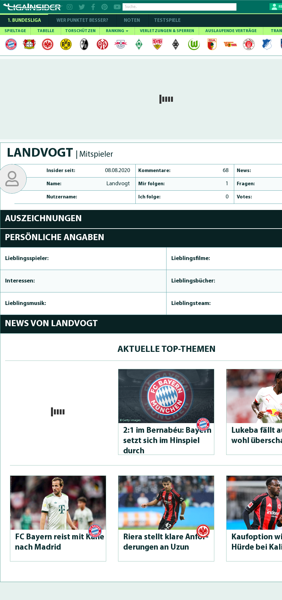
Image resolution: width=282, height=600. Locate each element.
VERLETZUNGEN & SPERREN (167, 31)
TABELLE (45, 31)
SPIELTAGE (15, 31)
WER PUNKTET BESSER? (82, 20)
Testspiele (167, 20)
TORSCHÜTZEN (80, 31)
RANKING (117, 31)
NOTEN (132, 20)
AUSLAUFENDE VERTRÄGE (231, 31)
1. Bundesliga (24, 20)
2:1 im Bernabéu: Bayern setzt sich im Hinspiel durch (167, 441)
